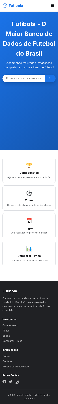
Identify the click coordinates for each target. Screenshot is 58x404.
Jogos (6, 335)
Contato (7, 361)
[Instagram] (17, 382)
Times (5, 330)
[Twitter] (10, 382)
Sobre (6, 356)
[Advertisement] (29, 112)
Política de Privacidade (15, 366)
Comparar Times (12, 340)
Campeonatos (10, 325)
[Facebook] (4, 382)
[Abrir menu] (52, 5)
